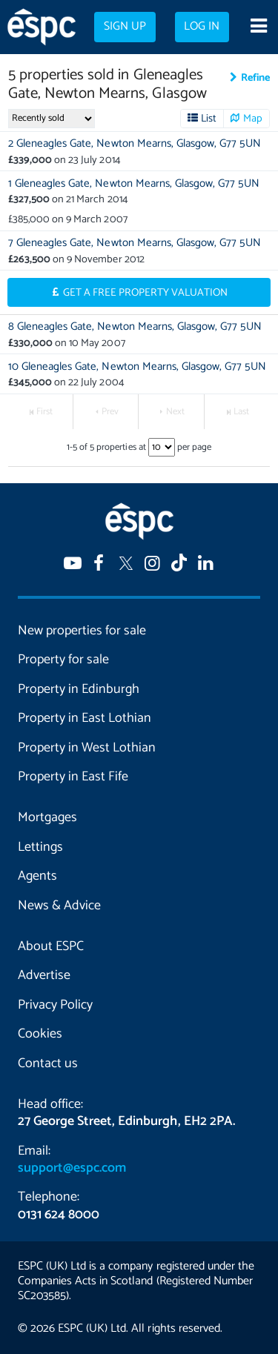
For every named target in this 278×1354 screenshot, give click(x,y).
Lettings (40, 847)
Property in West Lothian (87, 748)
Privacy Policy (55, 1005)
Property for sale (63, 659)
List (208, 118)
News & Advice (59, 906)
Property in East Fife (73, 777)
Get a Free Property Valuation (145, 293)
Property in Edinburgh (78, 689)
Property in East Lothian (84, 718)
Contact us (48, 1063)
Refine (255, 78)
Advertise (44, 975)
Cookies (40, 1034)
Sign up (125, 26)
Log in (201, 26)
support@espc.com (72, 1168)
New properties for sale (82, 631)
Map (252, 118)
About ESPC (51, 946)
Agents (37, 876)
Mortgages (47, 817)
